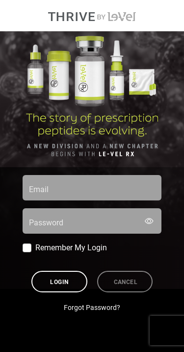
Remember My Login (71, 247)
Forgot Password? (92, 307)
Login (59, 282)
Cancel (126, 282)
